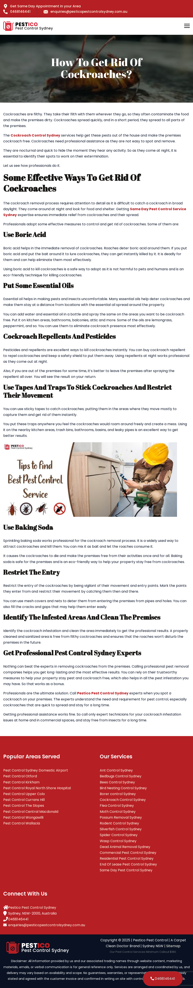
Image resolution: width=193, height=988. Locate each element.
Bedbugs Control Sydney (120, 776)
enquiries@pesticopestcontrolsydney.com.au (85, 11)
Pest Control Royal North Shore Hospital (37, 788)
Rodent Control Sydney (119, 823)
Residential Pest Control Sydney (126, 858)
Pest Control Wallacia (21, 823)
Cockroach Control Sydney (123, 799)
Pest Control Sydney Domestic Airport (35, 770)
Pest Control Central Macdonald (30, 811)
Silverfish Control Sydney (121, 829)
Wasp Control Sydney (118, 840)
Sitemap (173, 945)
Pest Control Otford (20, 776)
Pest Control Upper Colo (24, 793)
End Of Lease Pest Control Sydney (128, 864)
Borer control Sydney (118, 793)
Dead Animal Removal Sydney (125, 846)
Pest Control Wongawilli (23, 817)
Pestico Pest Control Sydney (32, 907)
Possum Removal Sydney (121, 817)
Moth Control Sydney (118, 811)
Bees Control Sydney (117, 782)
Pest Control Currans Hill (24, 799)
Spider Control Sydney (119, 834)
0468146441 (16, 11)
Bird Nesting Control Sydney (123, 788)
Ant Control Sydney (116, 770)
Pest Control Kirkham (21, 782)
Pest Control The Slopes (23, 805)
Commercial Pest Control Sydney (128, 852)
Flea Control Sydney (117, 805)
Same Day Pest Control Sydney (126, 870)
